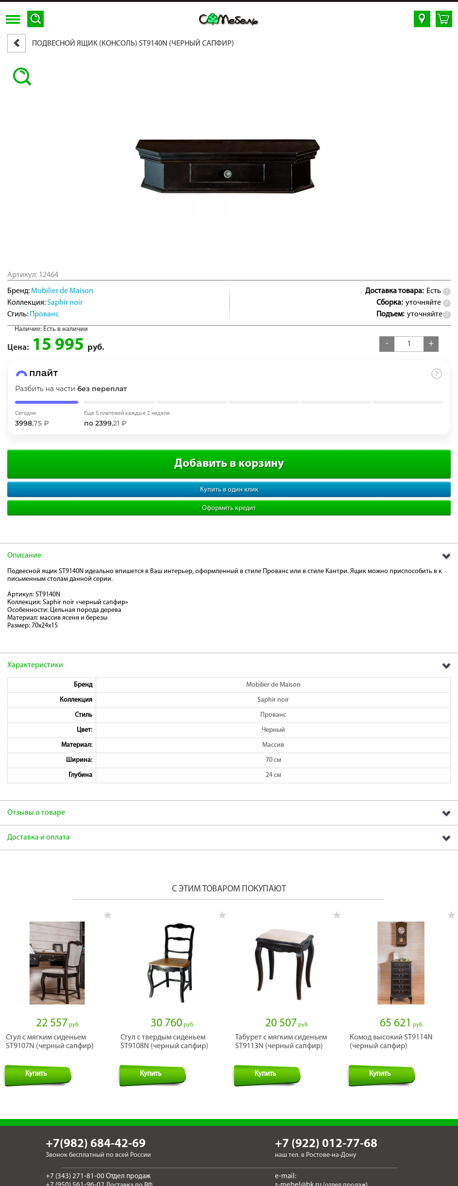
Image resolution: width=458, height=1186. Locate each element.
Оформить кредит (229, 508)
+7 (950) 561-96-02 (75, 1179)
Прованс (44, 314)
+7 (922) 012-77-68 (326, 1137)
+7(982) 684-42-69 (96, 1137)
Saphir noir (65, 303)
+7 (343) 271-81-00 (75, 1170)
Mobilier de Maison (62, 291)
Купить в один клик (229, 490)
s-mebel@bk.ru (298, 1179)
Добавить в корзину (229, 464)
